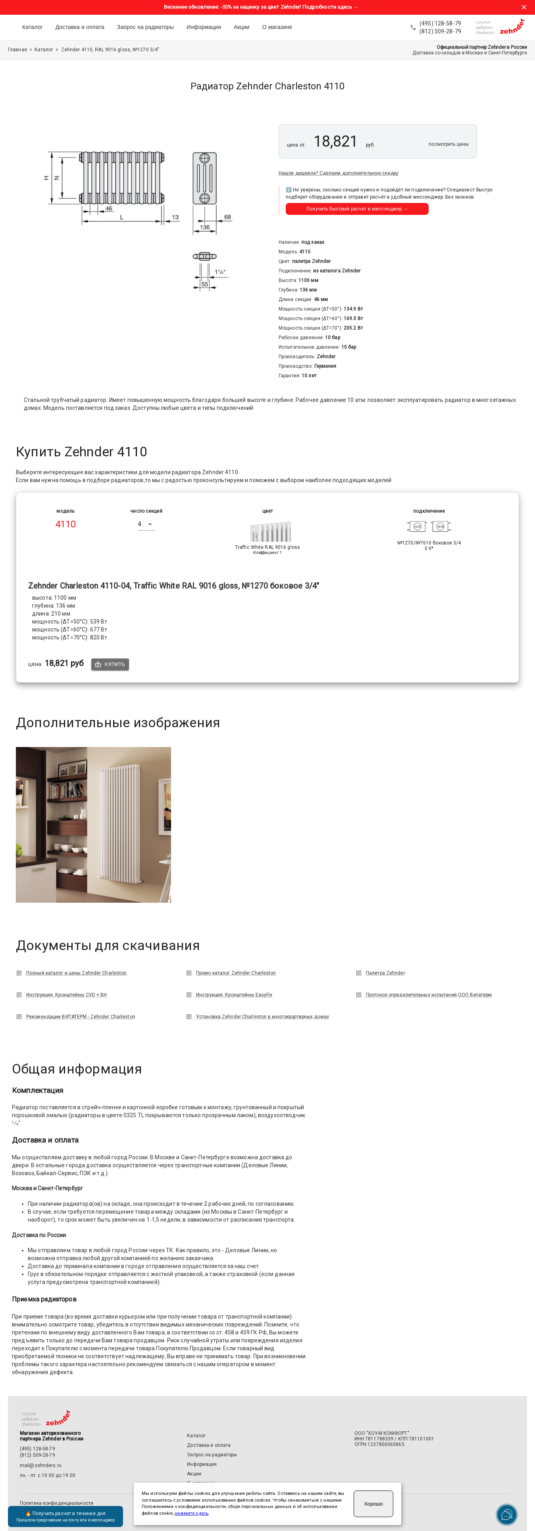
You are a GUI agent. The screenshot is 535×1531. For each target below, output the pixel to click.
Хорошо (373, 1504)
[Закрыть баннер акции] (524, 7)
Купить (110, 664)
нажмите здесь (191, 1513)
